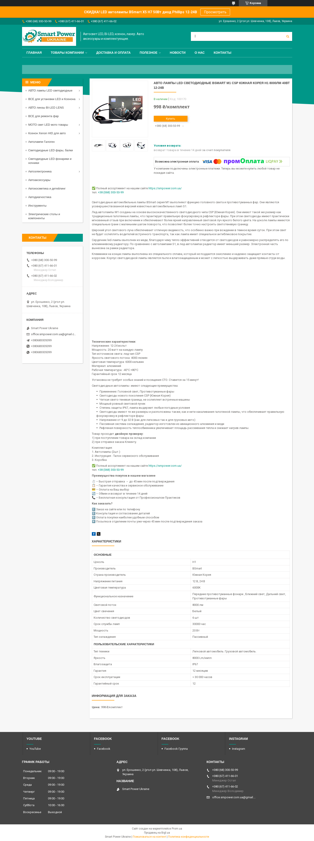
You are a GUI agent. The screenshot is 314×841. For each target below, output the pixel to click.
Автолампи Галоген (41, 141)
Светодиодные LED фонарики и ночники (50, 161)
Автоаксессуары (39, 180)
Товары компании (67, 52)
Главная (34, 52)
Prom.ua (177, 828)
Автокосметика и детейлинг (47, 188)
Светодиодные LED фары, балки (50, 150)
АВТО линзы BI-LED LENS (46, 107)
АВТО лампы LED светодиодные (50, 90)
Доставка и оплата (113, 52)
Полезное (148, 52)
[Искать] (287, 36)
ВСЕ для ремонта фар (43, 116)
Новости (177, 52)
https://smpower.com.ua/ (165, 188)
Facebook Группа (176, 748)
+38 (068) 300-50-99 (111, 192)
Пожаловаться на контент (149, 836)
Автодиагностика (39, 197)
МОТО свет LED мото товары (48, 124)
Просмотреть (215, 12)
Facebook (103, 748)
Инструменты (37, 205)
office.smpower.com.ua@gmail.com (54, 334)
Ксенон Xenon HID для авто (47, 133)
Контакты (222, 52)
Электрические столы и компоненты (44, 216)
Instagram (238, 748)
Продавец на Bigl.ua (157, 832)
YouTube (35, 748)
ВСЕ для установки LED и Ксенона (51, 99)
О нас (199, 52)
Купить (170, 118)
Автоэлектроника (40, 171)
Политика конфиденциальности (188, 836)
